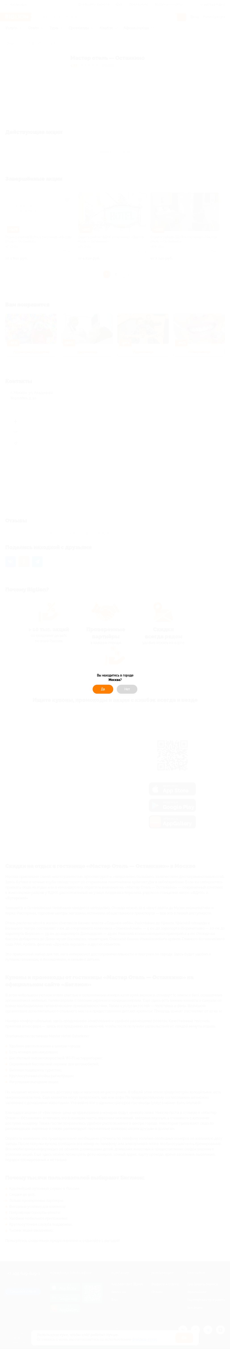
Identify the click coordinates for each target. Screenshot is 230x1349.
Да (103, 689)
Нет (127, 689)
